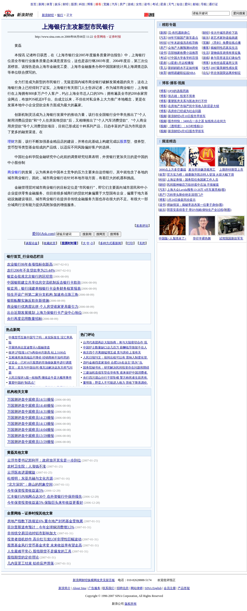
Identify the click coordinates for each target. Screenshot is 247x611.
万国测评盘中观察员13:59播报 (30, 436)
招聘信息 (123, 588)
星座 (163, 4)
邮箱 (196, 4)
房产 (123, 4)
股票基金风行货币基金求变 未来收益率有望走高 (44, 545)
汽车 (115, 4)
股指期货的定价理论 (23, 557)
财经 (66, 4)
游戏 (131, 4)
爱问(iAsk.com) (43, 234)
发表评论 (142, 225)
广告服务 (94, 588)
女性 (139, 4)
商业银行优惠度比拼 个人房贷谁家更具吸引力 (42, 307)
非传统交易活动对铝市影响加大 (31, 533)
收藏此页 (50, 243)
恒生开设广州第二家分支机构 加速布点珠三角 (42, 294)
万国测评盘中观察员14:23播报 (30, 418)
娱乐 (58, 4)
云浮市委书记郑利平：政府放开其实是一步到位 (44, 460)
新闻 (41, 4)
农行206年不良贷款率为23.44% (31, 270)
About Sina (79, 588)
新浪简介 (64, 588)
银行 (60, 15)
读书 (147, 4)
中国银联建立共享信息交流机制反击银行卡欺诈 (44, 282)
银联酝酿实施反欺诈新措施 (28, 300)
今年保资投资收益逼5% (25, 490)
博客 (90, 4)
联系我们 (108, 588)
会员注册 (170, 588)
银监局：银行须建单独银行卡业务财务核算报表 (44, 288)
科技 (82, 4)
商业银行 (15, 172)
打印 (130, 243)
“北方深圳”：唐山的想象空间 (29, 484)
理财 (11, 141)
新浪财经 (48, 15)
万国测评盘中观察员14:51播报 (30, 399)
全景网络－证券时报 (107, 36)
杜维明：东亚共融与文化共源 (30, 478)
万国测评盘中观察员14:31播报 (30, 412)
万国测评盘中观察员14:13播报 (30, 424)
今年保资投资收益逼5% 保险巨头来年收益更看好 (45, 502)
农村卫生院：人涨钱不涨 (26, 466)
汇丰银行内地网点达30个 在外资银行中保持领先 (44, 496)
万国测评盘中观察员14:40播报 (30, 406)
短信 (180, 4)
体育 (49, 4)
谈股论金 (32, 243)
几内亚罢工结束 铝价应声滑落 (30, 563)
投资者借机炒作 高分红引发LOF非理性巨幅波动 (44, 539)
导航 (204, 4)
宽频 (106, 4)
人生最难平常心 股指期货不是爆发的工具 (39, 551)
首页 (33, 4)
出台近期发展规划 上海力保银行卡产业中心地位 (44, 313)
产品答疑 (184, 588)
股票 (74, 4)
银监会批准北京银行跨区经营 (30, 276)
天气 (171, 4)
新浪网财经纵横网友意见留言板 (94, 580)
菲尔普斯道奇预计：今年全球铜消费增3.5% (40, 527)
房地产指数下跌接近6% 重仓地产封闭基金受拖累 (45, 521)
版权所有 (131, 603)
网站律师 (137, 588)
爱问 (188, 4)
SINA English (153, 588)
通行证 (213, 4)
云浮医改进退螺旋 (21, 472)
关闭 (142, 243)
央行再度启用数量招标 (24, 319)
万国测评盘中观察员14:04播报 (30, 430)
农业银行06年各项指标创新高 (30, 264)
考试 (155, 4)
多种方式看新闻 (110, 243)
